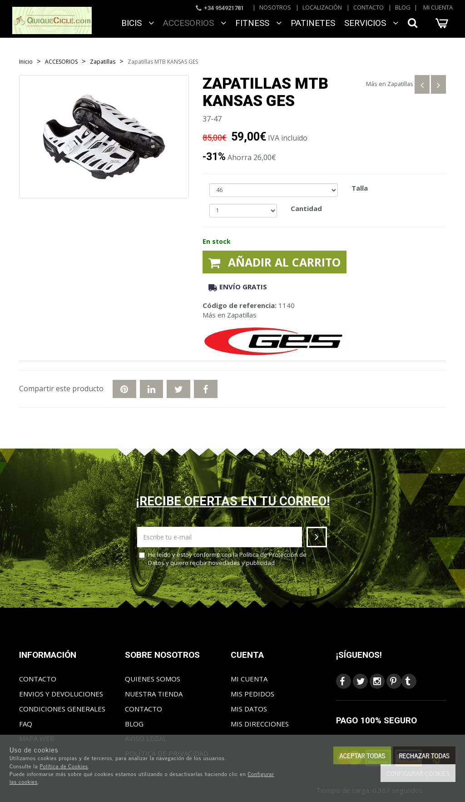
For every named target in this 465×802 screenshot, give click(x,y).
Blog (403, 7)
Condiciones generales (62, 708)
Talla (359, 187)
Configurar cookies (418, 773)
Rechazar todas (424, 755)
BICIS (137, 23)
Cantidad (306, 208)
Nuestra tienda (154, 693)
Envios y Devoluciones (61, 693)
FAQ (25, 723)
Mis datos (249, 708)
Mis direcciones (260, 723)
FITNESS (258, 23)
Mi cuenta (438, 7)
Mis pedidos (252, 693)
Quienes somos (152, 678)
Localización (322, 7)
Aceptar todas (362, 755)
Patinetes (313, 23)
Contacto (368, 7)
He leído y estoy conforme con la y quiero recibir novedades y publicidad (223, 558)
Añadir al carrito (274, 262)
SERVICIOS (371, 23)
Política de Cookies (64, 766)
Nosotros (275, 7)
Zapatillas (400, 84)
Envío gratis (237, 286)
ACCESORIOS (194, 23)
